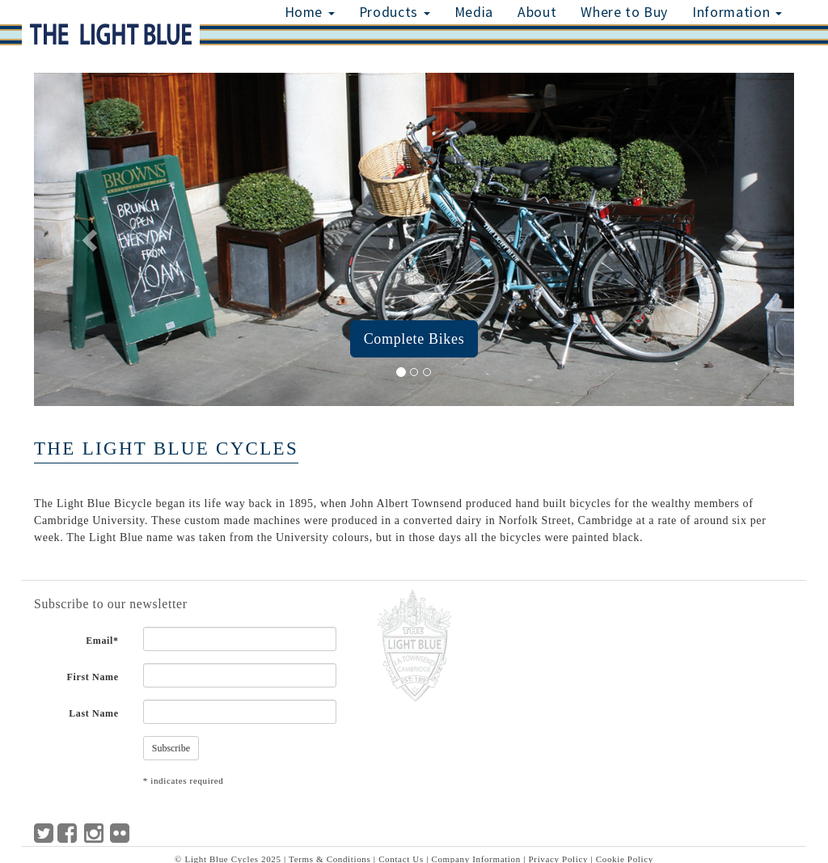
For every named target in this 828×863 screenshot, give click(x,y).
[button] (91, 239)
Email (102, 640)
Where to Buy (624, 12)
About (537, 12)
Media (473, 12)
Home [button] (310, 12)
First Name (93, 677)
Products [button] (394, 12)
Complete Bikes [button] (414, 339)
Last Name (94, 713)
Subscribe (171, 748)
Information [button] (737, 12)
